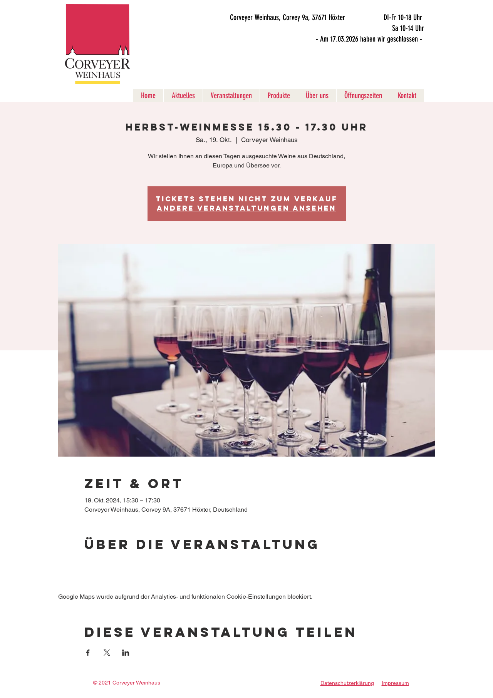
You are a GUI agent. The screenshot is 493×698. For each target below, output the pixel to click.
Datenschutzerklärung (347, 683)
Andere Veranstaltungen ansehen (246, 208)
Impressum (395, 683)
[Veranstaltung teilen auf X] (107, 652)
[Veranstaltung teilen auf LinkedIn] (125, 652)
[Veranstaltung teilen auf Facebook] (88, 652)
